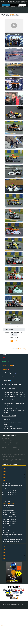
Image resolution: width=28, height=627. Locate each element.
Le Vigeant (5, 488)
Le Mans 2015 (6, 501)
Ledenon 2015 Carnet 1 (9, 517)
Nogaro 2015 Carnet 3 (8, 505)
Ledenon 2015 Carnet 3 (9, 512)
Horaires (5, 369)
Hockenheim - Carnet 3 (9, 519)
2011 (4, 549)
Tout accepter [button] (6, 5)
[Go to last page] (20, 340)
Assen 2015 (5, 499)
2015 (4, 480)
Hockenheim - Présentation (10, 541)
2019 (4, 468)
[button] (2, 11)
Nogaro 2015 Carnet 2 (8, 508)
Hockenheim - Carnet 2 (9, 521)
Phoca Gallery (22, 349)
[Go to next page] (18, 340)
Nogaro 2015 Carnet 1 (8, 510)
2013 (4, 555)
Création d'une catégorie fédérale (12, 539)
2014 (4, 558)
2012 (4, 552)
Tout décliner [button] (14, 5)
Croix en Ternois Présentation (11, 497)
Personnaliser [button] (22, 5)
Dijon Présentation (8, 532)
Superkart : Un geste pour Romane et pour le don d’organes (12, 536)
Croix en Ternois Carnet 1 (9, 494)
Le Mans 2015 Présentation (10, 503)
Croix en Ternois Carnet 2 (9, 492)
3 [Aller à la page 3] (16, 340)
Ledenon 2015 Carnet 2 (9, 514)
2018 (4, 471)
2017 (4, 474)
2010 (4, 546)
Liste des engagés (8, 365)
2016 (4, 477)
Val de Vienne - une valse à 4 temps (12, 485)
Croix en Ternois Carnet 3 (9, 490)
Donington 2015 (7, 483)
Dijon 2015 (5, 530)
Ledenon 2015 (6, 526)
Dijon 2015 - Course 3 (8, 528)
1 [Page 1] (11, 340)
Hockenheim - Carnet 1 (9, 523)
